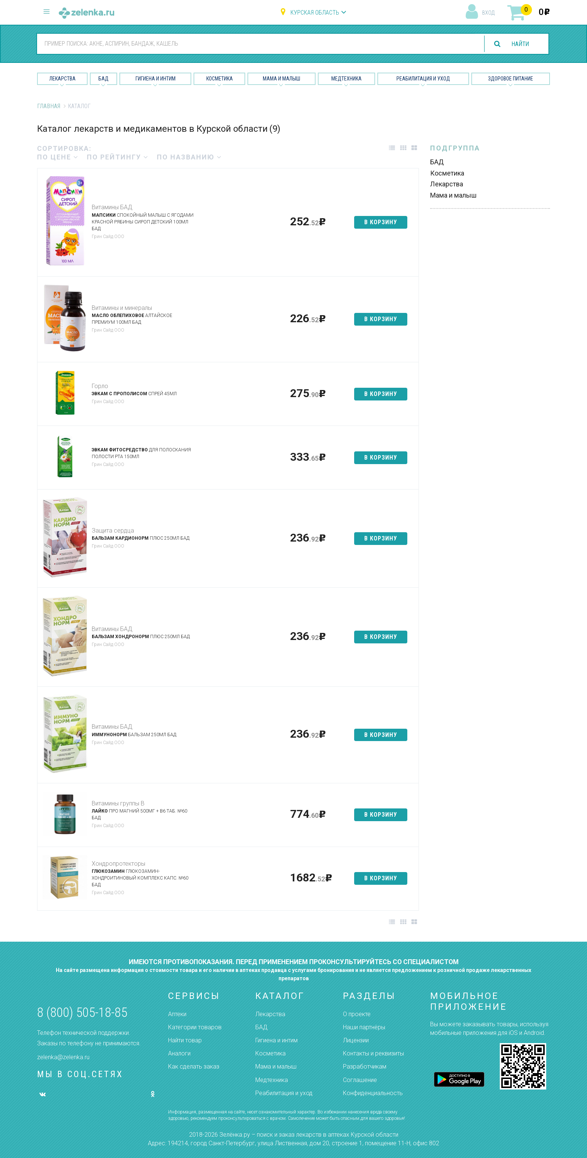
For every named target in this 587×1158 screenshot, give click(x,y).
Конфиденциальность (373, 1093)
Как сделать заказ (193, 1066)
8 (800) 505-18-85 (82, 1012)
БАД (103, 79)
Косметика (219, 79)
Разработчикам (364, 1066)
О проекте (357, 1014)
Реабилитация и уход (423, 79)
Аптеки (177, 1014)
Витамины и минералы (122, 307)
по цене (58, 157)
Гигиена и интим (276, 1040)
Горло (100, 386)
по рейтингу (118, 157)
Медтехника (346, 79)
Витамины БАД (112, 207)
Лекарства (62, 79)
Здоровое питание (510, 79)
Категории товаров (195, 1027)
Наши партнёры (364, 1027)
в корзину (380, 222)
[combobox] (255, 43)
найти (520, 44)
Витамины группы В (118, 803)
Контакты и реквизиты (373, 1053)
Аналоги (179, 1053)
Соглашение (360, 1080)
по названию (189, 157)
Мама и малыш (281, 79)
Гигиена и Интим (156, 79)
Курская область (315, 12)
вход (488, 13)
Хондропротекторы (118, 863)
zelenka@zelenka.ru (63, 1057)
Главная (48, 106)
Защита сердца (113, 530)
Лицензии (356, 1040)
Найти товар (185, 1040)
